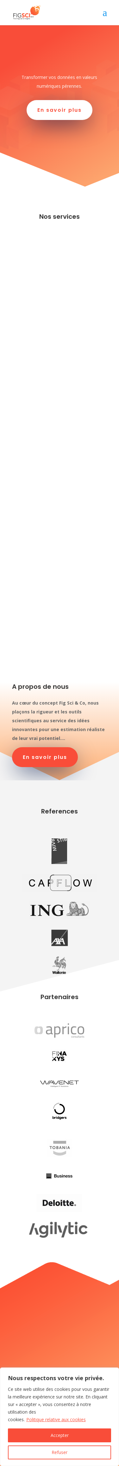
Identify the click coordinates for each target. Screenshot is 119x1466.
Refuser (59, 1452)
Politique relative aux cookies (56, 1419)
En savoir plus (59, 110)
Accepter (60, 1435)
